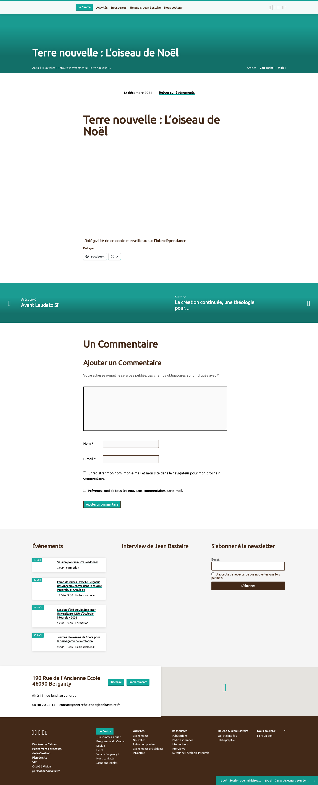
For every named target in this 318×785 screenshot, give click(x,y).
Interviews (178, 748)
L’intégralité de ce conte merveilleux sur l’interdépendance (134, 241)
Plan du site (39, 757)
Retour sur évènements (72, 67)
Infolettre (139, 752)
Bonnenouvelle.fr (48, 771)
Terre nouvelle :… (100, 67)
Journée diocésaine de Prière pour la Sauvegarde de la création (78, 638)
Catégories (267, 67)
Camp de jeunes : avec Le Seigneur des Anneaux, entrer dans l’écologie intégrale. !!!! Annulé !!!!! (79, 584)
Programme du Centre (110, 741)
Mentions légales (107, 762)
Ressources (119, 7)
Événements (140, 735)
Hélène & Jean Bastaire (145, 7)
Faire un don (265, 735)
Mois (282, 67)
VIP (34, 762)
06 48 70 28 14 (43, 705)
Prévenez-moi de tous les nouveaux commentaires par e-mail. (135, 491)
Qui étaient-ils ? (227, 735)
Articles (251, 67)
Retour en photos (144, 744)
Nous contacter (106, 758)
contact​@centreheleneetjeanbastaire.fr (89, 705)
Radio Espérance (182, 739)
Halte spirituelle (85, 594)
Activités (102, 7)
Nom (88, 443)
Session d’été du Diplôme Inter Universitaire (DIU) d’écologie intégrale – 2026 (76, 612)
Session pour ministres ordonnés (77, 561)
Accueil (36, 67)
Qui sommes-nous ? (108, 736)
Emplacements (137, 685)
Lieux (99, 749)
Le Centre (84, 7)
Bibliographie (226, 739)
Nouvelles (49, 67)
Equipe (100, 745)
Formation (72, 566)
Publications (179, 735)
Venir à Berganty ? (107, 754)
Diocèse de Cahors (44, 744)
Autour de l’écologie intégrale (190, 752)
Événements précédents (148, 748)
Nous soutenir (173, 7)
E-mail (89, 459)
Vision (47, 766)
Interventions (180, 744)
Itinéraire (138, 677)
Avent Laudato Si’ (40, 305)
